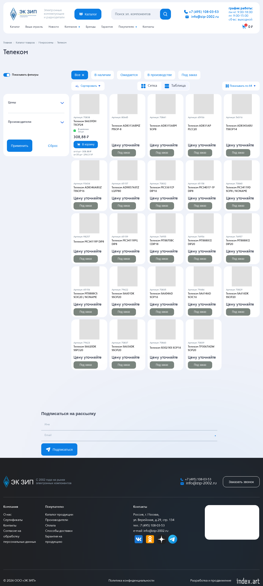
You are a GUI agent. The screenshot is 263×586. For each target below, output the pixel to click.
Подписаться (59, 449)
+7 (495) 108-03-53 (204, 12)
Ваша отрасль (34, 26)
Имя (47, 425)
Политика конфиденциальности (131, 580)
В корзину (86, 144)
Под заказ (189, 75)
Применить (19, 146)
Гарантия (107, 26)
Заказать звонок (241, 481)
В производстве (160, 75)
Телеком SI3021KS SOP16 (165, 348)
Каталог (15, 26)
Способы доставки (58, 531)
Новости (54, 26)
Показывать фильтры (25, 74)
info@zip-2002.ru (205, 17)
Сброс (53, 146)
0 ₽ (250, 27)
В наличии (103, 75)
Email (48, 435)
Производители (56, 520)
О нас (7, 514)
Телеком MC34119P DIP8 (89, 242)
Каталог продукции (59, 514)
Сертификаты (13, 520)
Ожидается (129, 75)
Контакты (148, 26)
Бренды (91, 26)
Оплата (50, 525)
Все (77, 75)
